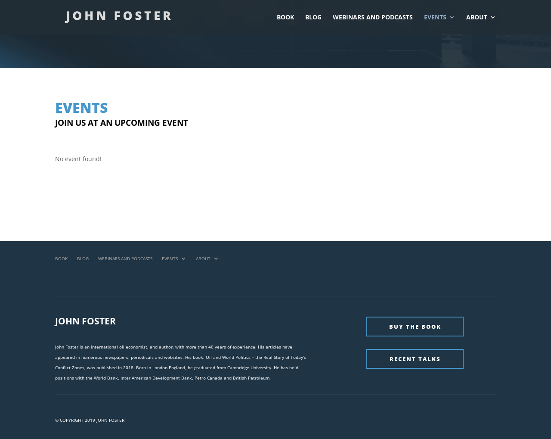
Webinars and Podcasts (373, 17)
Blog (313, 17)
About (476, 17)
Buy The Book (415, 326)
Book (285, 17)
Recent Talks (415, 359)
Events (435, 17)
